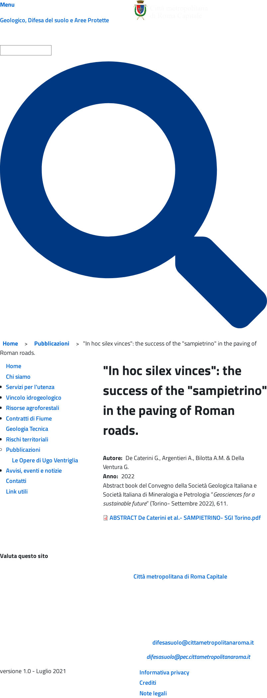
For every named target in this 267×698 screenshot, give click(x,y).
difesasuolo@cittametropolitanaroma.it (203, 642)
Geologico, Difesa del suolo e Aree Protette (54, 20)
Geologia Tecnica (27, 428)
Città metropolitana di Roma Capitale (180, 576)
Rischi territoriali (27, 439)
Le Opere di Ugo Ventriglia (45, 460)
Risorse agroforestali (32, 407)
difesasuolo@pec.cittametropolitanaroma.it (198, 656)
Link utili (17, 491)
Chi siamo (18, 376)
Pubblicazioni (51, 343)
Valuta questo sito (24, 555)
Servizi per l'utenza (30, 386)
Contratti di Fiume (29, 418)
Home (10, 343)
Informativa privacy (164, 672)
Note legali (153, 693)
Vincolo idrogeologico (33, 397)
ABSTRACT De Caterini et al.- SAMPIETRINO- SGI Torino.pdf (185, 517)
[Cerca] (133, 194)
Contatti (16, 480)
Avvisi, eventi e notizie (34, 470)
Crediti (147, 682)
